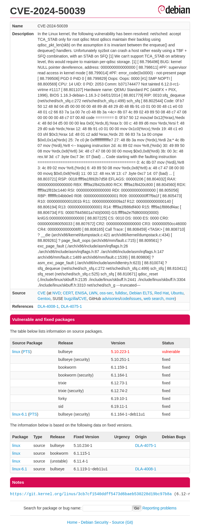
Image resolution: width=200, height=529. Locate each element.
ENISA (81, 293)
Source (118, 522)
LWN (93, 293)
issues (135, 298)
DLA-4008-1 (48, 306)
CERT (68, 293)
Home (72, 522)
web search (154, 298)
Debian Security (95, 522)
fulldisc (121, 293)
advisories (111, 298)
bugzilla (71, 298)
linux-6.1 (19, 414)
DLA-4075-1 (71, 306)
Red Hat (161, 293)
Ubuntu (177, 293)
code (125, 298)
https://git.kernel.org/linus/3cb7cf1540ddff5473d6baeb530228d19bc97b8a (91, 494)
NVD (56, 293)
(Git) (129, 522)
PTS (26, 351)
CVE (42, 293)
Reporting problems (160, 508)
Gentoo (44, 298)
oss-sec (106, 293)
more (170, 298)
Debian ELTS (140, 293)
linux (16, 351)
